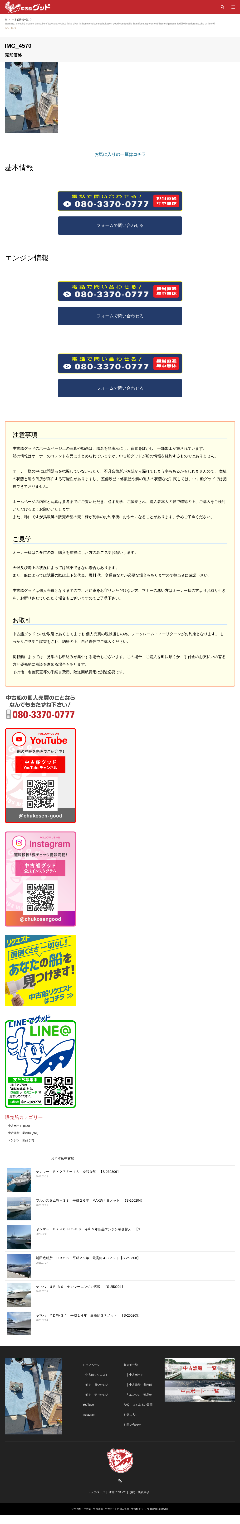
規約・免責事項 (139, 1501)
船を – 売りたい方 (95, 1403)
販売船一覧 (131, 1374)
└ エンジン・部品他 (138, 1403)
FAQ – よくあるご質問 (138, 1413)
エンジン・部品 (18, 1149)
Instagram (89, 1423)
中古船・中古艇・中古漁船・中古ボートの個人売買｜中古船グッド (110, 1518)
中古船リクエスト (95, 1383)
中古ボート (15, 1135)
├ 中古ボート (134, 1383)
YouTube (88, 1413)
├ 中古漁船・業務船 (138, 1393)
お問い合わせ (132, 1433)
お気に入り (131, 1423)
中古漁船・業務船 (19, 1142)
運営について (117, 1501)
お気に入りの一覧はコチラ (120, 154)
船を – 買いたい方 (95, 1393)
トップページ (91, 1374)
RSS (120, 1490)
